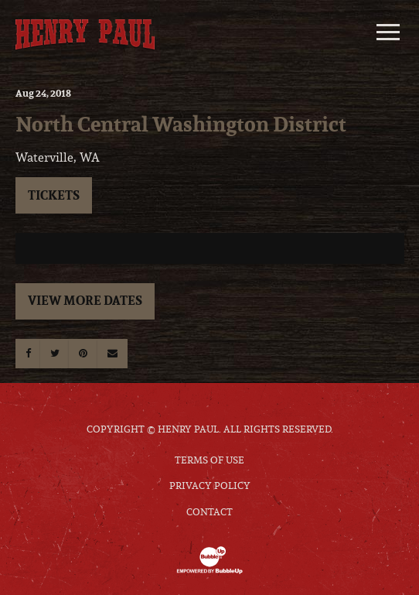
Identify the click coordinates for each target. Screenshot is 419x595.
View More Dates (85, 300)
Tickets (54, 194)
